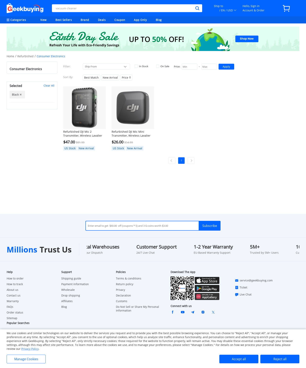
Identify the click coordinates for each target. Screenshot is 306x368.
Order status (15, 312)
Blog (159, 20)
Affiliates (67, 301)
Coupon (119, 20)
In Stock (141, 66)
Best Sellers (63, 20)
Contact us (13, 295)
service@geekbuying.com (254, 280)
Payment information (75, 284)
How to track (15, 284)
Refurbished (25, 56)
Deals (102, 20)
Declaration (123, 295)
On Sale (162, 66)
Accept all (239, 359)
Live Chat (243, 294)
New (43, 20)
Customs (121, 301)
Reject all (279, 359)
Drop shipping (70, 295)
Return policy (124, 284)
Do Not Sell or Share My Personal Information (137, 308)
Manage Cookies (26, 359)
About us (12, 290)
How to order (15, 278)
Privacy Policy (30, 349)
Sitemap (12, 318)
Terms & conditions (128, 278)
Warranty (13, 301)
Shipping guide (71, 278)
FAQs (10, 307)
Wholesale (68, 290)
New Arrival (110, 77)
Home (10, 56)
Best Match (91, 77)
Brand (85, 20)
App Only (140, 20)
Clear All (49, 85)
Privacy (120, 290)
